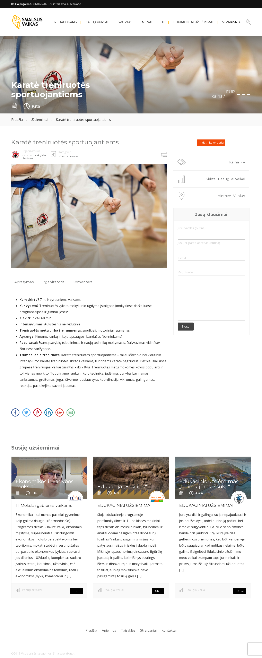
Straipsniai (232, 22)
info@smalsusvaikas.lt (67, 4)
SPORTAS (125, 22)
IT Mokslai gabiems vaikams (44, 505)
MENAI (147, 22)
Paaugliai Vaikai (32, 590)
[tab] (24, 282)
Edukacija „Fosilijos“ (122, 486)
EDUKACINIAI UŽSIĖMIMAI (193, 22)
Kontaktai (168, 630)
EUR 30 (240, 590)
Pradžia (17, 119)
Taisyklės (128, 630)
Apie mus (109, 630)
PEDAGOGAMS (65, 22)
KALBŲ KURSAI (97, 22)
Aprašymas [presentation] (24, 282)
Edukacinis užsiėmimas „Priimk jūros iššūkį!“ (208, 483)
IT (163, 22)
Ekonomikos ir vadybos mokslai (44, 483)
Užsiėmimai (39, 119)
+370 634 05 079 (42, 4)
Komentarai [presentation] (82, 282)
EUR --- (76, 590)
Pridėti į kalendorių (211, 142)
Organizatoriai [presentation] (53, 282)
